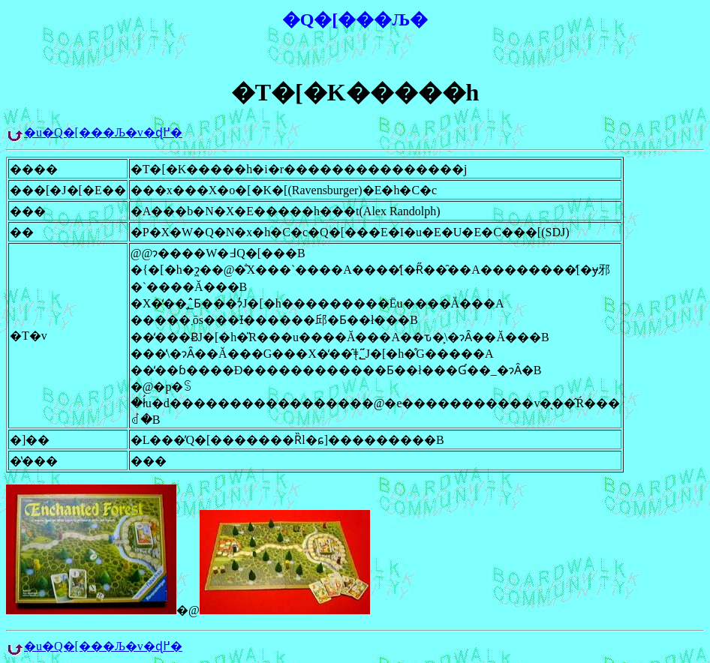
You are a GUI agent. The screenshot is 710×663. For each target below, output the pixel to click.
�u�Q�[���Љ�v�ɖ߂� (103, 132)
